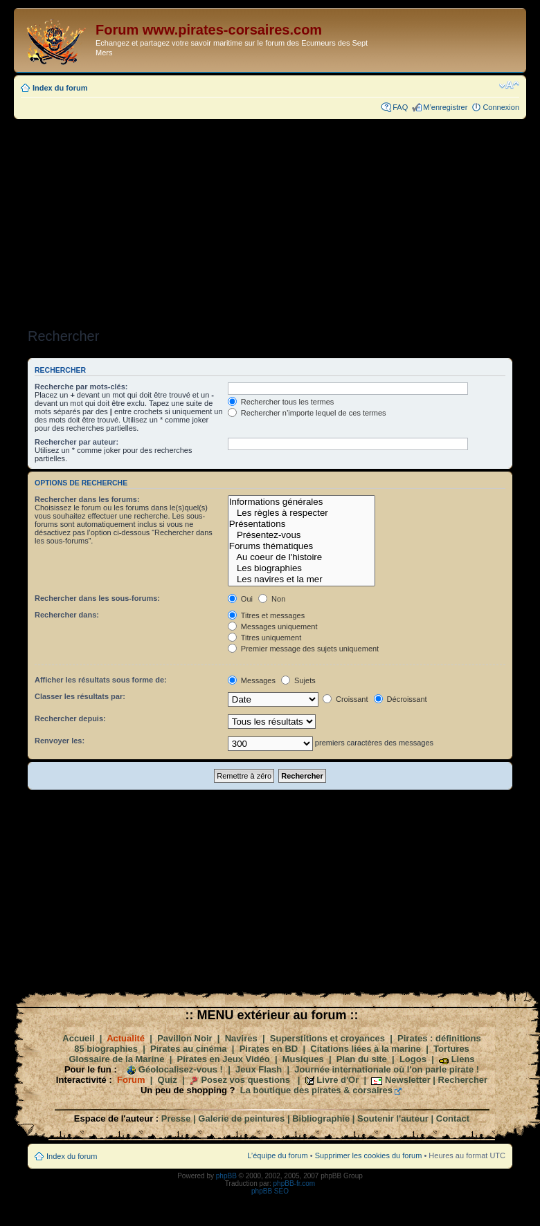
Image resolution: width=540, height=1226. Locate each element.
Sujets (298, 680)
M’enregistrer (445, 107)
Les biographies (301, 568)
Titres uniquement (265, 637)
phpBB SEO (270, 1191)
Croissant (345, 699)
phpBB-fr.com (294, 1183)
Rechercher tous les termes (281, 402)
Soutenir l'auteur (393, 1118)
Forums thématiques (301, 546)
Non (271, 599)
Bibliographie (321, 1118)
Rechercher (463, 1080)
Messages (252, 680)
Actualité (126, 1038)
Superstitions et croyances (327, 1038)
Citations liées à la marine (365, 1048)
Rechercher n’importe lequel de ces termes (307, 413)
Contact (452, 1118)
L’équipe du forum (277, 1155)
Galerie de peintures (241, 1118)
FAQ (400, 107)
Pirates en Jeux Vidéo (223, 1059)
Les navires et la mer (301, 579)
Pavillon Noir (184, 1038)
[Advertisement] (270, 219)
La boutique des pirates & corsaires (316, 1090)
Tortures (451, 1048)
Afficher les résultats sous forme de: (101, 680)
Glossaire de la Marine (116, 1059)
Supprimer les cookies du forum (368, 1155)
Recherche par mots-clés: (81, 386)
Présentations (301, 524)
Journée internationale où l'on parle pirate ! (386, 1069)
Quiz (167, 1080)
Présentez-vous (301, 535)
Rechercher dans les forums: (87, 499)
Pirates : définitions (439, 1038)
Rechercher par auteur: (76, 442)
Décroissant (400, 699)
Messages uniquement (273, 626)
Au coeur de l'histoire (301, 557)
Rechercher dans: (67, 615)
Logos (412, 1059)
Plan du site (361, 1059)
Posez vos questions (245, 1080)
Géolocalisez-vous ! (180, 1069)
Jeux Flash (258, 1069)
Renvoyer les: (59, 740)
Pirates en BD (269, 1048)
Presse (176, 1118)
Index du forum (60, 88)
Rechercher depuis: (70, 718)
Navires (241, 1038)
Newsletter (408, 1080)
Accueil (78, 1038)
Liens (463, 1059)
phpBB (226, 1176)
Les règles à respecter (301, 513)
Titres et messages (266, 615)
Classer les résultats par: (80, 696)
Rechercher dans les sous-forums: (97, 598)
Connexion (501, 107)
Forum (131, 1080)
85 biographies (106, 1048)
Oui (240, 599)
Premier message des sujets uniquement (303, 648)
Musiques (303, 1059)
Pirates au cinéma (188, 1048)
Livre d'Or (337, 1080)
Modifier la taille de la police (509, 85)
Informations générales (301, 502)
